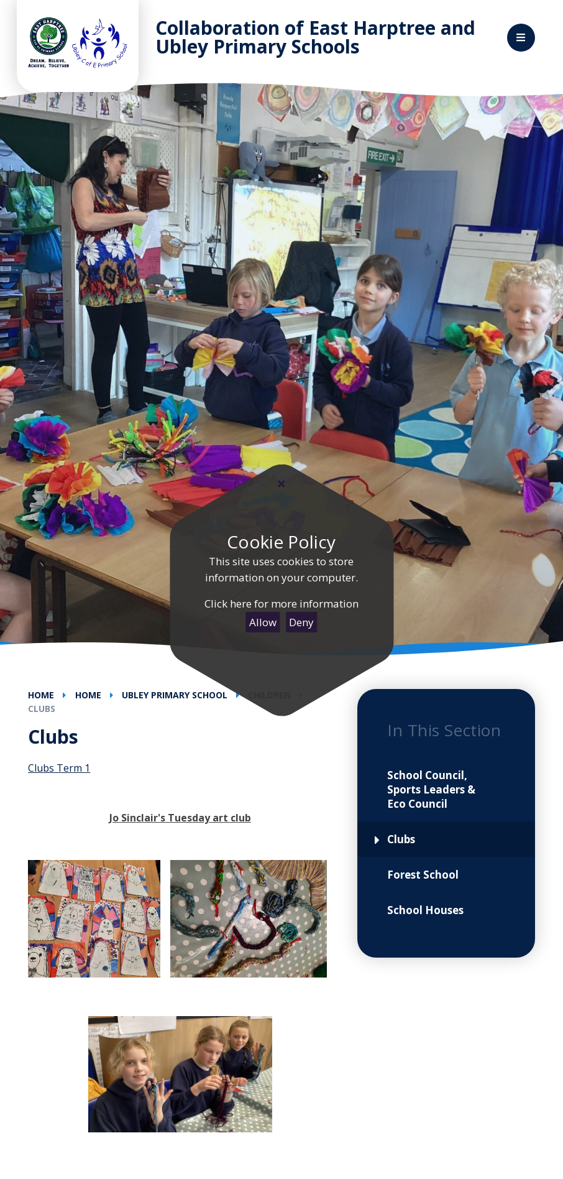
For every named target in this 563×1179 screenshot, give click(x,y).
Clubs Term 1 (59, 768)
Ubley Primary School (174, 695)
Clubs (41, 708)
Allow (263, 622)
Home (41, 695)
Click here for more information (281, 603)
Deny (301, 622)
